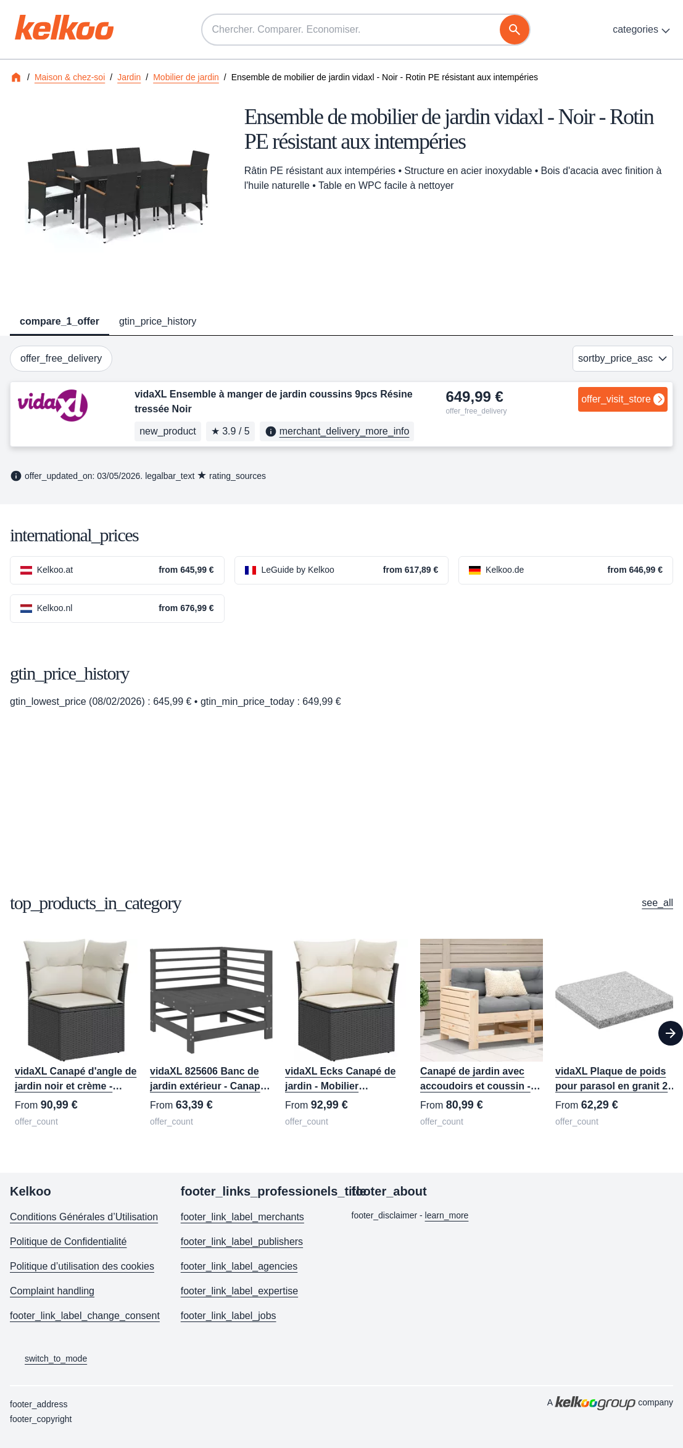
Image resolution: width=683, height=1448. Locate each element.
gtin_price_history (157, 321)
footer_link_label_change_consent (85, 1315)
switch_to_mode (48, 1359)
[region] (341, 1033)
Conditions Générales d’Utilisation (84, 1217)
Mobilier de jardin (186, 77)
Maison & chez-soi (70, 77)
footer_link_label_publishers (242, 1241)
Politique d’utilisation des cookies (82, 1266)
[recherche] (514, 29)
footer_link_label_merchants (242, 1217)
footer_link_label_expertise (239, 1291)
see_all (657, 902)
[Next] (670, 1033)
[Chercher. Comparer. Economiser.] (365, 29)
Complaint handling (52, 1291)
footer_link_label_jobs (228, 1315)
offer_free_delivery (61, 358)
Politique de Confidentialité (68, 1241)
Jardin (129, 77)
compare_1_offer (59, 321)
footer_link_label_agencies (239, 1266)
